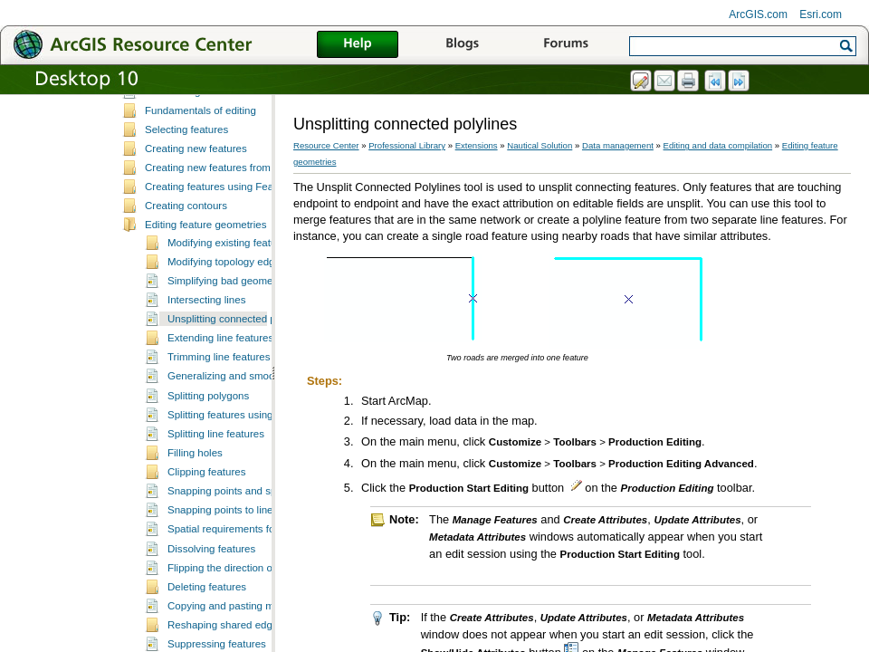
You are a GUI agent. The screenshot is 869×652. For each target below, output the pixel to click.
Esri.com (820, 14)
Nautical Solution (539, 145)
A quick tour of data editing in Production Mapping (260, 106)
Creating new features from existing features (247, 240)
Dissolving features (211, 621)
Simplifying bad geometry (225, 353)
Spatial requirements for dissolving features (267, 601)
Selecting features (186, 202)
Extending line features (220, 410)
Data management (618, 145)
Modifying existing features (229, 315)
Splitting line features (215, 506)
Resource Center (326, 145)
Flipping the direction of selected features (262, 640)
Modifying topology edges (226, 334)
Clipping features (206, 544)
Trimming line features (219, 429)
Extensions (476, 145)
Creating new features (196, 221)
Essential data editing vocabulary (221, 125)
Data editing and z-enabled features (227, 163)
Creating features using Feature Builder (236, 259)
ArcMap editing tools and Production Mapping (250, 144)
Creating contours (186, 278)
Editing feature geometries (205, 297)
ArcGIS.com (758, 14)
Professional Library (406, 145)
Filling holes (195, 525)
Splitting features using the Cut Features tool (270, 487)
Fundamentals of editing (200, 182)
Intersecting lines (206, 372)
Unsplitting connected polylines (238, 391)
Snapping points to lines (222, 582)
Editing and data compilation (718, 145)
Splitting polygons (208, 468)
